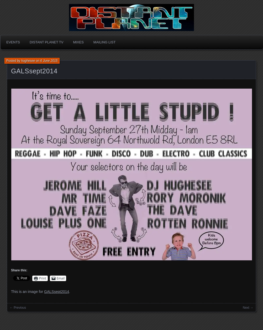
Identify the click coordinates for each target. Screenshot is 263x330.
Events (13, 42)
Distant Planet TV (46, 42)
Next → (248, 307)
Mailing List (104, 42)
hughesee (28, 61)
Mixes (78, 42)
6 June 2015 (48, 61)
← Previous (18, 307)
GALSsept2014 (34, 71)
